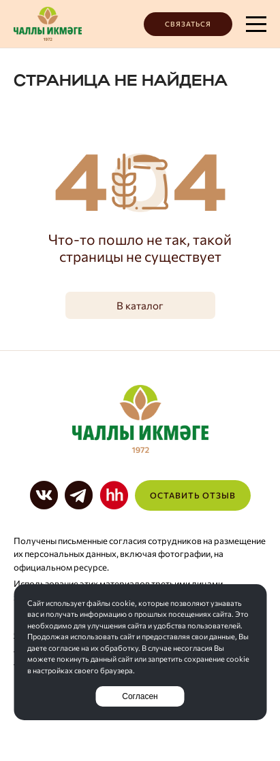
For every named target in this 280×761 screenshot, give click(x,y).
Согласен (139, 696)
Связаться (188, 24)
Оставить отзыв (193, 495)
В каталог (140, 305)
